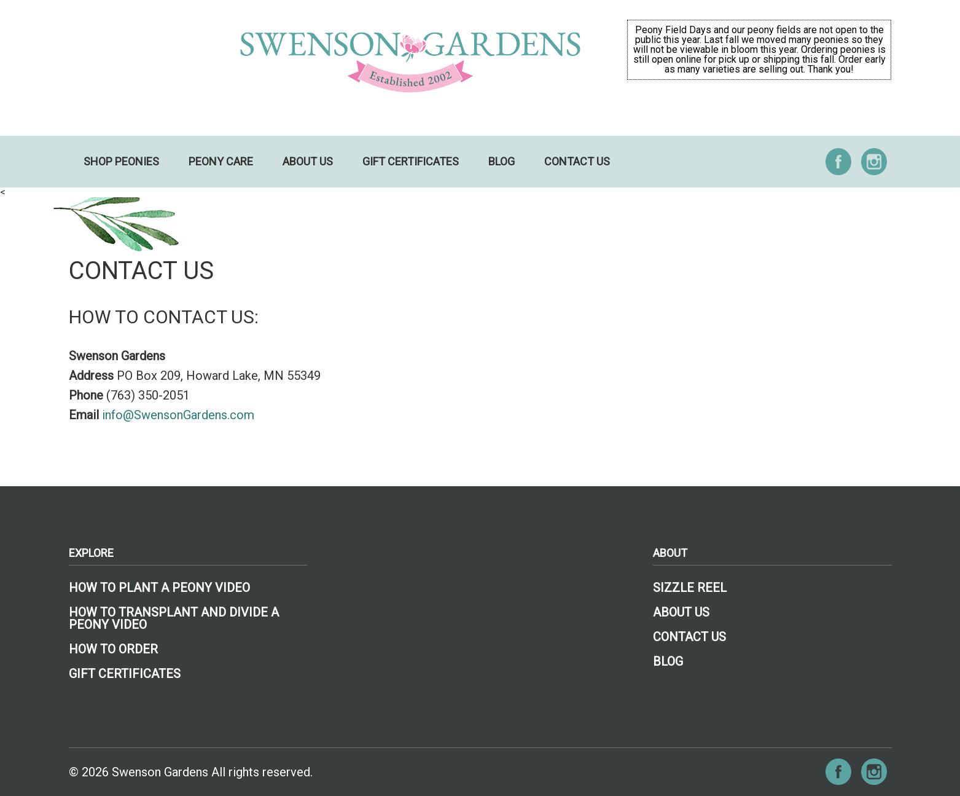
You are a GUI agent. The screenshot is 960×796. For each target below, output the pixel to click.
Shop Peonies (121, 161)
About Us (308, 161)
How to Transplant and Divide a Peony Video (174, 618)
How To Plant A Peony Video (159, 587)
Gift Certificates (410, 161)
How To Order (113, 649)
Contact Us (577, 161)
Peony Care (221, 161)
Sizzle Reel (690, 587)
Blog (501, 161)
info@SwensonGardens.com (178, 415)
